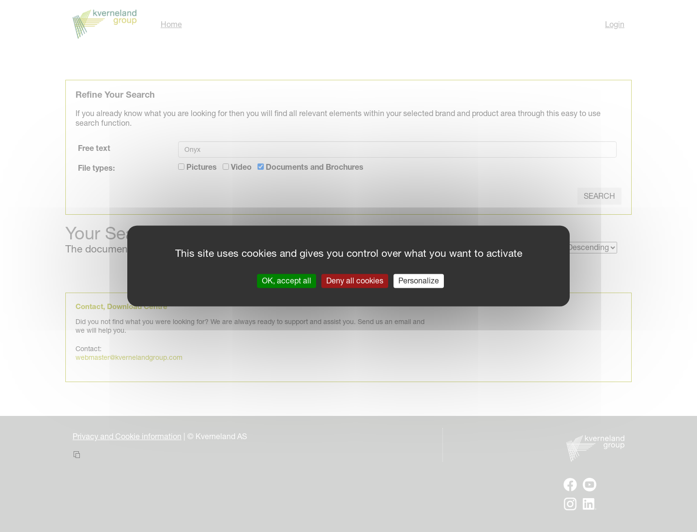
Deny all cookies (354, 280)
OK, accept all (286, 280)
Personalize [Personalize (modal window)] (418, 280)
